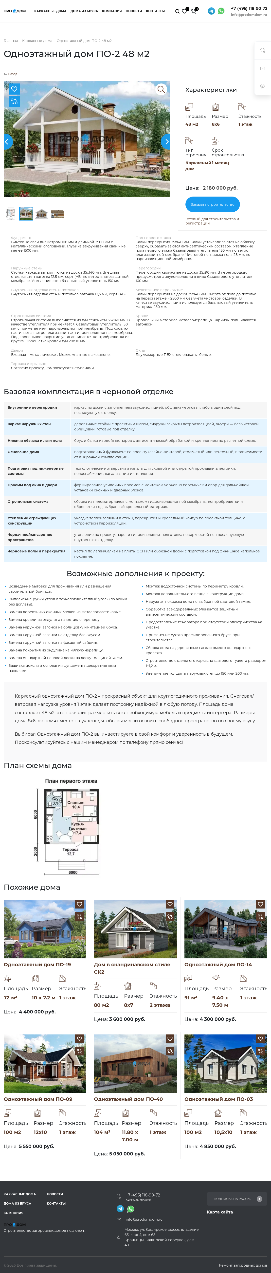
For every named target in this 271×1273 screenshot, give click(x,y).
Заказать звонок (138, 1200)
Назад (10, 74)
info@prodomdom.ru (249, 15)
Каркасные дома (50, 11)
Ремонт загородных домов (243, 1265)
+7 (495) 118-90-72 (249, 8)
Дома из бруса (84, 11)
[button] (169, 142)
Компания (112, 11)
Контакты (155, 11)
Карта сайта (220, 1212)
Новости (134, 11)
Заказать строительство (213, 204)
